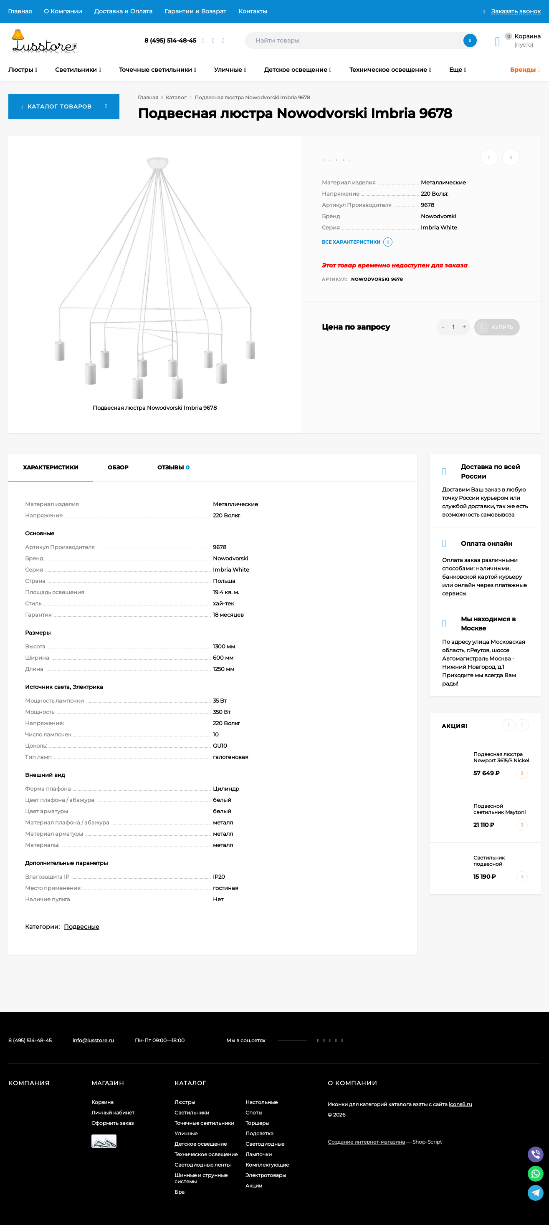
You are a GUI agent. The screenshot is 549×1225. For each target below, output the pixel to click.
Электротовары (265, 1175)
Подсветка (259, 1133)
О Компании (63, 11)
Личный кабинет (112, 1112)
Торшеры (257, 1123)
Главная (20, 11)
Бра (180, 1192)
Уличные (186, 1133)
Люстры (185, 1102)
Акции (253, 1185)
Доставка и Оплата (123, 11)
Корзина (102, 1102)
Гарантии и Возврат (195, 11)
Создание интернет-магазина (366, 1142)
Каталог (176, 97)
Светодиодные (264, 1144)
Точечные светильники (204, 1123)
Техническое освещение (206, 1154)
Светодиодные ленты (202, 1165)
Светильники (192, 1112)
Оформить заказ (112, 1123)
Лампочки (258, 1154)
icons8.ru (460, 1104)
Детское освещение (201, 1144)
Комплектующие (267, 1165)
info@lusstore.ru (93, 1040)
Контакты (252, 11)
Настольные (261, 1102)
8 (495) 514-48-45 (170, 40)
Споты (253, 1112)
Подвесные (81, 926)
